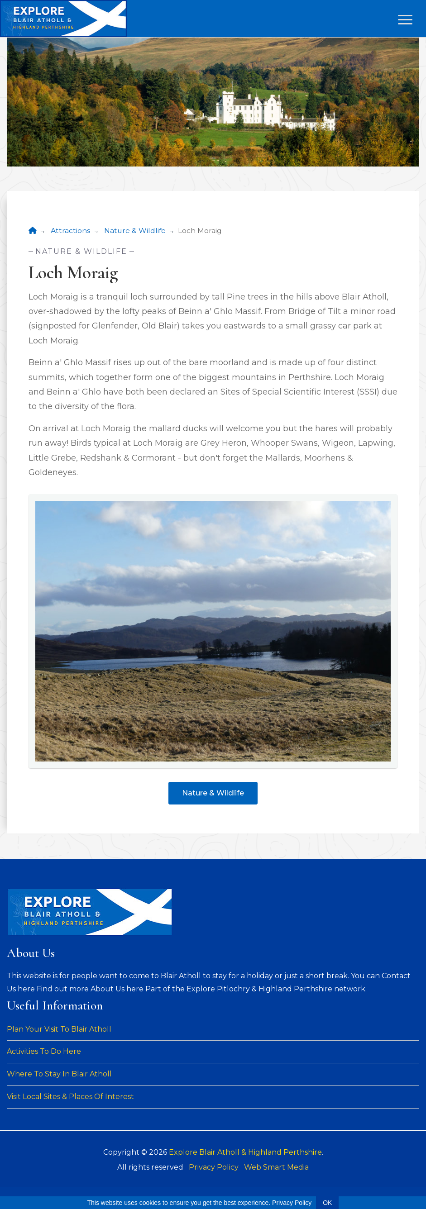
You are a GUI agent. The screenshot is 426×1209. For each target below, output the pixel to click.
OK (327, 1202)
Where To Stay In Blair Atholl (59, 1074)
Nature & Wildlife (135, 230)
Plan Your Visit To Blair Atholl (59, 1029)
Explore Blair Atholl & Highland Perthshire (245, 1152)
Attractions (70, 230)
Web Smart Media (276, 1167)
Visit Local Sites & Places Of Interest (70, 1096)
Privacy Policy (214, 1167)
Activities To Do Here (44, 1051)
